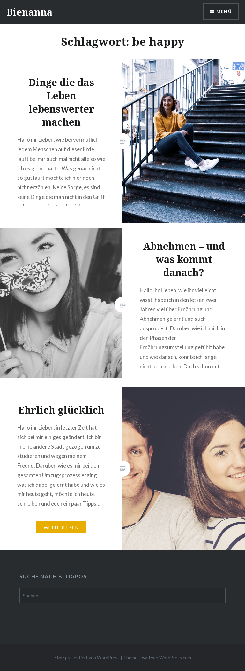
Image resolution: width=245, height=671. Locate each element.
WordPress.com (175, 657)
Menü (224, 11)
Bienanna (29, 12)
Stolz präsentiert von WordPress (87, 657)
